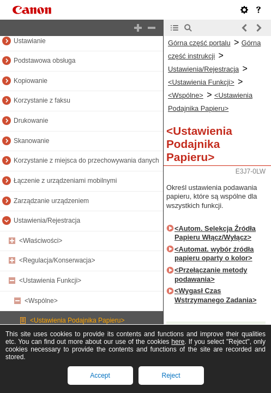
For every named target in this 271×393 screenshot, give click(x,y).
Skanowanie (31, 141)
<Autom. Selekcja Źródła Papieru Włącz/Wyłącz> (215, 233)
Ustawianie (30, 41)
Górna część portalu (199, 43)
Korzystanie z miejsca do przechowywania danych (86, 160)
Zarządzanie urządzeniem (51, 201)
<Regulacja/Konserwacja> (57, 260)
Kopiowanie (30, 81)
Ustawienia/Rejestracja (47, 220)
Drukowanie (31, 120)
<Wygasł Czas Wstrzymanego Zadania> (215, 295)
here (177, 342)
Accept (100, 375)
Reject (170, 375)
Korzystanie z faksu (42, 100)
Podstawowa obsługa (44, 60)
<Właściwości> (40, 241)
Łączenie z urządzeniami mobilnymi (65, 180)
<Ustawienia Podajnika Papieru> (77, 320)
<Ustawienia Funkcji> (50, 280)
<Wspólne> (41, 301)
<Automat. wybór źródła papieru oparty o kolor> (214, 254)
